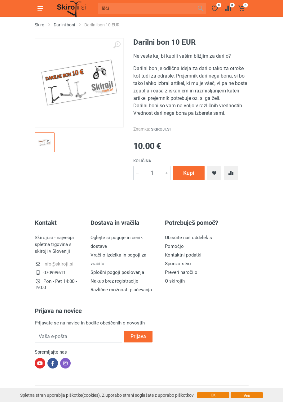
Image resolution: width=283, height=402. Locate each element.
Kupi (188, 173)
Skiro (39, 24)
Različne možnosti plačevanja (121, 290)
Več (247, 396)
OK (213, 395)
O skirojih (175, 281)
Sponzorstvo (178, 263)
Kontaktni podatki (183, 255)
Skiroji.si (161, 129)
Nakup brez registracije (114, 281)
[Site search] (146, 8)
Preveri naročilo (181, 272)
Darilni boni (64, 24)
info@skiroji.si (58, 264)
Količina (142, 161)
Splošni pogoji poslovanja (117, 272)
